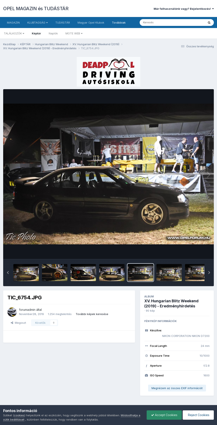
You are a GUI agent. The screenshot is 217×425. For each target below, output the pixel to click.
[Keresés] (160, 22)
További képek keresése (92, 314)
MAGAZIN (13, 22)
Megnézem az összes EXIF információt (177, 388)
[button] (8, 272)
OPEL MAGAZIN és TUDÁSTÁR (35, 8)
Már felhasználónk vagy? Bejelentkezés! (184, 8)
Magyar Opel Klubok (91, 22)
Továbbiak (119, 22)
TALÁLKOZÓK (14, 33)
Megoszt (18, 322)
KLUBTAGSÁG (37, 22)
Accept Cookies (164, 415)
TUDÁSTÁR (62, 22)
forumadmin (27, 309)
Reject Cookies (198, 415)
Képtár (36, 33)
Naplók (53, 33)
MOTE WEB (73, 33)
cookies (19, 415)
